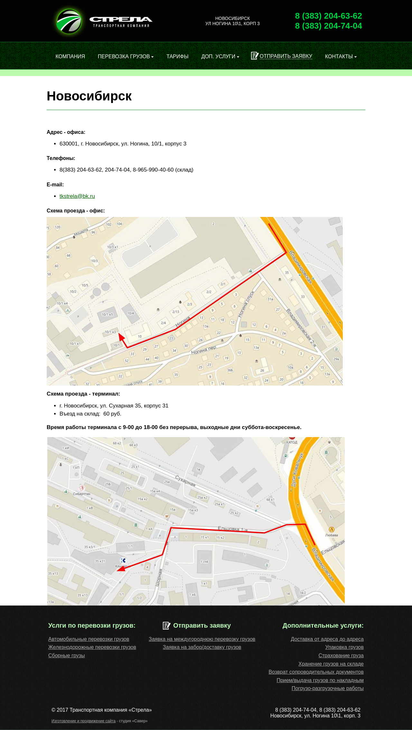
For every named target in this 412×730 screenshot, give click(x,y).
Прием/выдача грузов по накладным (320, 680)
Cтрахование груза (341, 655)
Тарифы (177, 56)
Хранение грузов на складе (331, 664)
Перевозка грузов (126, 56)
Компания (70, 56)
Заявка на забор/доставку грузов (202, 647)
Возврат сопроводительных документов (316, 672)
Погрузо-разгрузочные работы (328, 688)
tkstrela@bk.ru (77, 196)
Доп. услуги (220, 56)
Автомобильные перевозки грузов (88, 639)
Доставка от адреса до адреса (327, 639)
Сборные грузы (66, 655)
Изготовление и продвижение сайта (84, 721)
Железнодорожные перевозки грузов (92, 647)
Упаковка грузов (344, 647)
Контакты (341, 56)
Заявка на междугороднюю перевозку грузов (202, 639)
